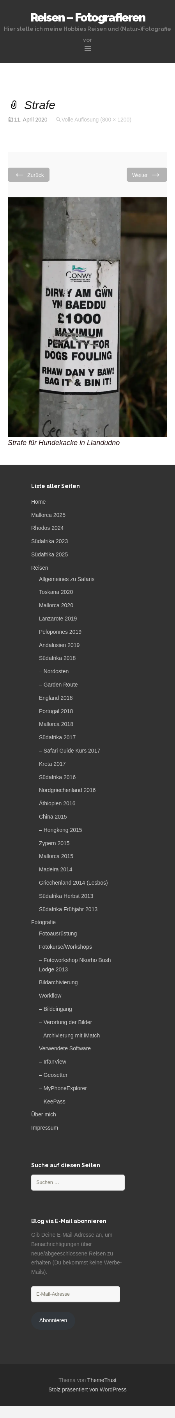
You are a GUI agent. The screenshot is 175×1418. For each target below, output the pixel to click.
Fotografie (43, 922)
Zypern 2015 (54, 843)
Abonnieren (53, 1320)
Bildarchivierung (58, 982)
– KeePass (52, 1101)
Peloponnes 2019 (60, 632)
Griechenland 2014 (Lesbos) (73, 883)
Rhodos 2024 (47, 528)
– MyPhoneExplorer (63, 1088)
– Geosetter (53, 1075)
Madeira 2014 (55, 869)
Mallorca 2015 (56, 856)
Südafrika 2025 (49, 554)
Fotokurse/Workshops (65, 947)
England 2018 (55, 698)
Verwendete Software (65, 1048)
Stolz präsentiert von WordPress (87, 1389)
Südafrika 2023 (49, 541)
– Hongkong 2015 (60, 830)
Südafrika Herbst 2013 (66, 896)
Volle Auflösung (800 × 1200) (96, 119)
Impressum (44, 1128)
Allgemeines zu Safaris (66, 579)
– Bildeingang (55, 1009)
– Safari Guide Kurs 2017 (69, 750)
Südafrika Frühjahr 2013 (68, 909)
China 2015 (53, 817)
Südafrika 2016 (57, 777)
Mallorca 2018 (56, 724)
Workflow (50, 995)
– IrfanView (52, 1062)
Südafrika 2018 (57, 658)
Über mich (43, 1114)
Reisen (39, 568)
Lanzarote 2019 (58, 618)
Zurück (28, 174)
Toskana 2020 (56, 592)
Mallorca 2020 (56, 605)
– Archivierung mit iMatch (69, 1035)
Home (38, 502)
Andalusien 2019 (59, 645)
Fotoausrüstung (58, 933)
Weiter (147, 174)
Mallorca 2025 (48, 515)
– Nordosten (54, 671)
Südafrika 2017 (57, 737)
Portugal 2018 (56, 711)
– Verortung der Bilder (65, 1022)
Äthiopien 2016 (57, 803)
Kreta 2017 (52, 764)
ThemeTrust (102, 1380)
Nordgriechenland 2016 (67, 790)
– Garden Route (58, 684)
